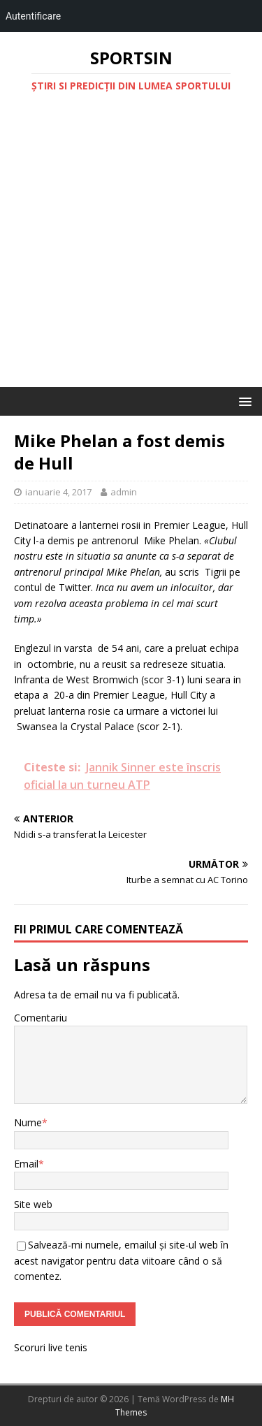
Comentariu (40, 1017)
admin (123, 492)
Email (26, 1163)
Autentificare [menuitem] (33, 16)
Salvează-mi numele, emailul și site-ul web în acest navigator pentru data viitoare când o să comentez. (121, 1260)
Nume (28, 1122)
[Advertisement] (131, 249)
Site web (33, 1204)
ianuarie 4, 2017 (58, 492)
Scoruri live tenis (50, 1347)
